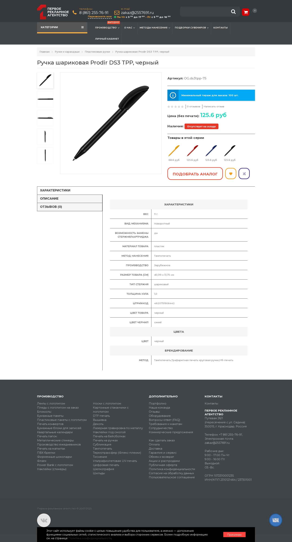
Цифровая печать (106, 465)
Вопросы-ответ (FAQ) (164, 420)
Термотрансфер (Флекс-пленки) (117, 452)
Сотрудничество (161, 428)
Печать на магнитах (51, 448)
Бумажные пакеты (50, 415)
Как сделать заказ (162, 440)
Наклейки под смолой (109, 432)
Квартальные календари (55, 432)
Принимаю (234, 534)
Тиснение (100, 457)
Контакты (220, 27)
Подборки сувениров (192, 28)
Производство (107, 26)
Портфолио (157, 403)
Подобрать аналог (195, 174)
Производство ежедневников (59, 444)
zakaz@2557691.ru (137, 13)
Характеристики (55, 190)
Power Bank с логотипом (55, 465)
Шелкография (103, 469)
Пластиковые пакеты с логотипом (62, 420)
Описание (49, 198)
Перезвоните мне (100, 16)
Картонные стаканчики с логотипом (111, 409)
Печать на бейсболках (109, 436)
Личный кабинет (107, 38)
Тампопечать (102, 448)
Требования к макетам (165, 424)
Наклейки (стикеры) (51, 469)
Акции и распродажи (164, 461)
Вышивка (99, 420)
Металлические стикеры (55, 440)
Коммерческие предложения (171, 432)
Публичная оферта (163, 465)
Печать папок (47, 436)
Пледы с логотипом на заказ (58, 407)
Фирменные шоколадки (54, 457)
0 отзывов (193, 106)
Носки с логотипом (107, 403)
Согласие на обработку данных (171, 473)
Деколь (98, 424)
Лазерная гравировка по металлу (118, 428)
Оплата (154, 444)
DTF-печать (101, 415)
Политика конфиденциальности (172, 469)
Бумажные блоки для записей (59, 428)
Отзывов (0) (51, 207)
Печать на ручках (105, 440)
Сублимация (102, 444)
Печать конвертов (50, 424)
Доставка (155, 448)
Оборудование (160, 415)
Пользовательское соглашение (172, 477)
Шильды (99, 473)
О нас (129, 28)
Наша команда (159, 407)
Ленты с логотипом (51, 403)
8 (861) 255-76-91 (93, 13)
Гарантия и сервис (163, 452)
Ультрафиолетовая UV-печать (115, 461)
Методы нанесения (155, 28)
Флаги (41, 461)
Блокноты (44, 411)
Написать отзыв (214, 106)
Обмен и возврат (161, 457)
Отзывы (154, 411)
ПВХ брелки (46, 452)
